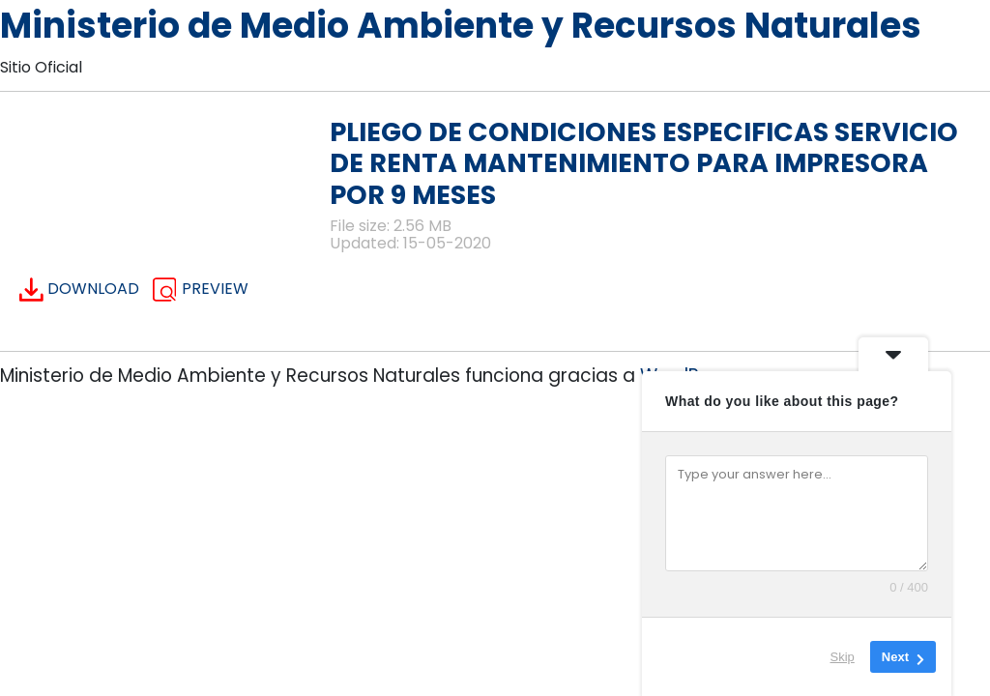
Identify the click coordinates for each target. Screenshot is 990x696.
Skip (842, 657)
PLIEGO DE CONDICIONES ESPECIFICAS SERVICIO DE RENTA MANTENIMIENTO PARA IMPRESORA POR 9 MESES (644, 163)
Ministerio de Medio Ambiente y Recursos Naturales (460, 25)
